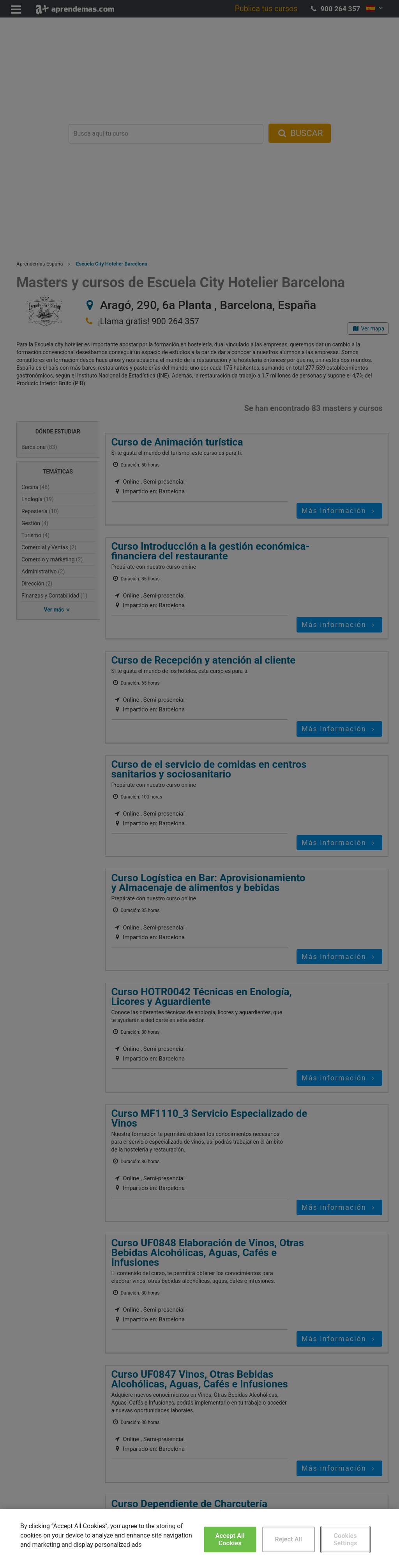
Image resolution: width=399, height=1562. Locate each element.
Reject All (288, 1539)
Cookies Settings (345, 1539)
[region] (199, 1535)
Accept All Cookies (230, 1539)
